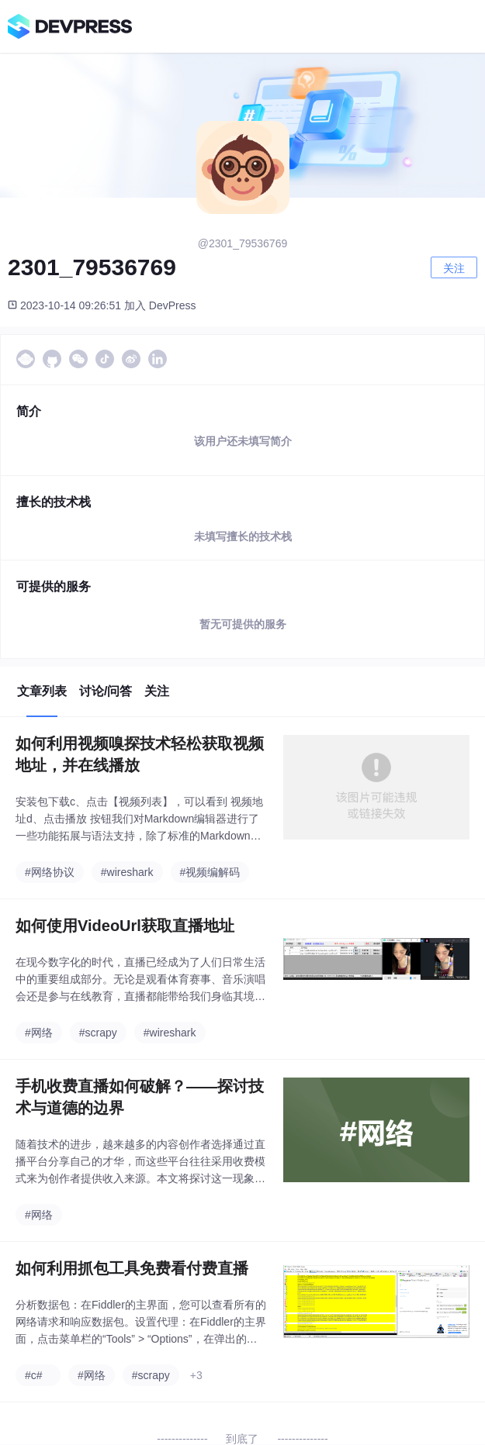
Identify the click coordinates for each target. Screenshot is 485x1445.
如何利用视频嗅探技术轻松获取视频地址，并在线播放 (140, 754)
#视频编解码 (210, 872)
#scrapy (98, 1032)
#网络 (39, 1032)
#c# (34, 1375)
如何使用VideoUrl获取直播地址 (125, 925)
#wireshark (127, 872)
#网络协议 (49, 872)
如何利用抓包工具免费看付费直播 (132, 1268)
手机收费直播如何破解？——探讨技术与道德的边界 (140, 1097)
